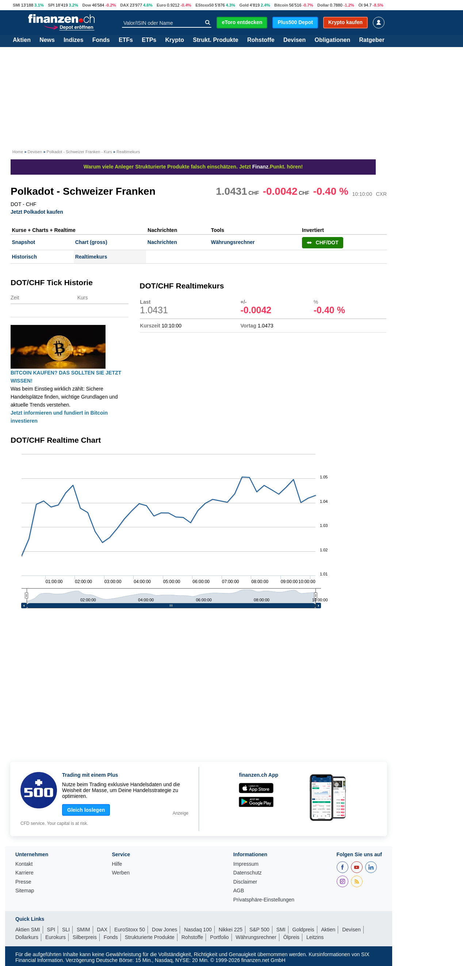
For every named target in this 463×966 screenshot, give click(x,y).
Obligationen (332, 40)
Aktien (22, 40)
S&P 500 (259, 929)
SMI (16, 5)
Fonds (101, 40)
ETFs (126, 40)
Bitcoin (281, 5)
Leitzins (315, 937)
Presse (23, 882)
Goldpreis (303, 929)
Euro (161, 5)
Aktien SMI (27, 929)
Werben (121, 873)
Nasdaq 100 (198, 929)
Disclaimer (245, 882)
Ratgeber (371, 40)
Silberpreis (85, 937)
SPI (51, 5)
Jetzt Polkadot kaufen (37, 211)
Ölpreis (291, 937)
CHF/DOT (322, 242)
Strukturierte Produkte (150, 937)
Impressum (246, 864)
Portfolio (219, 937)
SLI (66, 929)
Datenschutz (247, 873)
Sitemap (24, 890)
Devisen (294, 40)
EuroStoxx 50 (129, 929)
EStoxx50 (204, 5)
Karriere (24, 873)
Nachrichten (162, 242)
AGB (238, 890)
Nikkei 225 (230, 929)
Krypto (174, 40)
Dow (87, 5)
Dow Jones (164, 929)
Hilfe (117, 864)
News (47, 40)
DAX (124, 5)
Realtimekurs (91, 257)
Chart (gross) (91, 242)
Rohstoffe (261, 40)
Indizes (73, 40)
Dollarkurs (26, 937)
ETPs (149, 40)
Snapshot (23, 242)
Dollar (323, 5)
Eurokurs (55, 937)
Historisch (24, 257)
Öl (360, 5)
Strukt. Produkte (215, 40)
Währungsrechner (233, 242)
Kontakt (23, 864)
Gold (244, 5)
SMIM (83, 929)
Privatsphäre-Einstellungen (263, 900)
